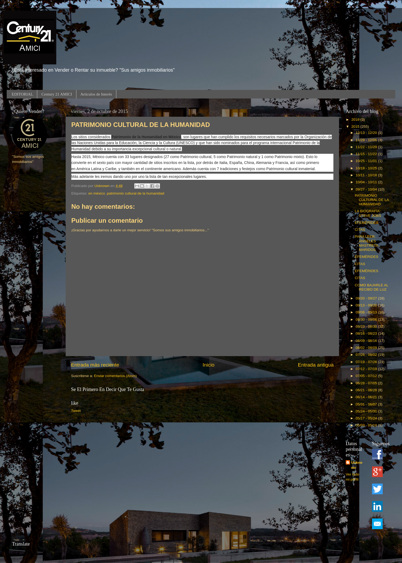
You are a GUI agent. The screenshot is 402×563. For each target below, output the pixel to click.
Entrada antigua (316, 365)
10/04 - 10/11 (367, 182)
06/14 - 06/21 (367, 397)
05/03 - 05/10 (367, 425)
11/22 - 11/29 (367, 147)
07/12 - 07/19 (367, 369)
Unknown (356, 465)
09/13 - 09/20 (367, 305)
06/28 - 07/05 (367, 383)
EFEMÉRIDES (366, 223)
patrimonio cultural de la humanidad (135, 193)
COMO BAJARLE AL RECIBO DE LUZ (371, 287)
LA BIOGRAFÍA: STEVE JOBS (368, 213)
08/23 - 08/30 (367, 326)
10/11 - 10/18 (367, 175)
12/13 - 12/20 (367, 133)
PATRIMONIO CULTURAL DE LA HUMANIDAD (372, 199)
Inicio (208, 365)
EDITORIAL (22, 94)
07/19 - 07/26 (367, 362)
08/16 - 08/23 (367, 333)
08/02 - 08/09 (367, 348)
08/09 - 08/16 (367, 341)
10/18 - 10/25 (367, 168)
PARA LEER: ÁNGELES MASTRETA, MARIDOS (367, 243)
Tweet (76, 411)
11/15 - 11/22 (367, 154)
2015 (355, 127)
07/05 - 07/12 (367, 376)
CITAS (360, 230)
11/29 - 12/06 (367, 140)
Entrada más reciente (95, 365)
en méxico (96, 193)
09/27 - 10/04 (367, 189)
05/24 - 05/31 (367, 411)
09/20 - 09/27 (367, 298)
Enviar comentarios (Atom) (115, 376)
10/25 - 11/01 (367, 161)
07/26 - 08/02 (367, 355)
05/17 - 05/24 (367, 418)
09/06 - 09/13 (367, 312)
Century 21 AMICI (56, 94)
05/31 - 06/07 (367, 404)
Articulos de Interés (96, 94)
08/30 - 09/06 (367, 319)
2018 (355, 120)
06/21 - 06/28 (367, 390)
